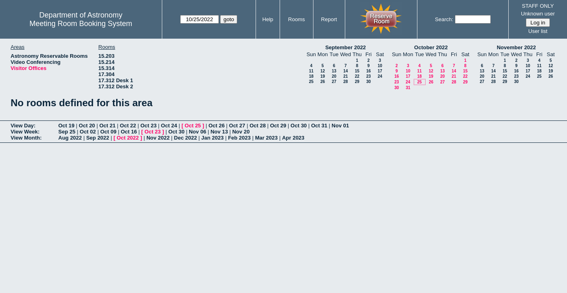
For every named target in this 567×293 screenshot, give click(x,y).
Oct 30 (299, 125)
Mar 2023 (266, 138)
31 (408, 87)
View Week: (25, 132)
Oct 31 (319, 125)
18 (311, 76)
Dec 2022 (185, 138)
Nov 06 (197, 132)
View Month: (26, 138)
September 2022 (345, 47)
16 (368, 71)
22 (357, 76)
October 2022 (431, 47)
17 (379, 71)
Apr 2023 (293, 138)
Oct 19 (66, 125)
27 (334, 81)
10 (379, 65)
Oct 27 (237, 125)
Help (268, 19)
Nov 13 (219, 132)
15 (357, 71)
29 (357, 81)
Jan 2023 (212, 138)
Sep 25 (66, 132)
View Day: (23, 125)
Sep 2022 (97, 138)
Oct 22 (128, 125)
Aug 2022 (70, 138)
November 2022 (516, 47)
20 (334, 76)
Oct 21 (107, 125)
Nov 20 (241, 132)
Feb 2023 (239, 138)
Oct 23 (148, 125)
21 (345, 76)
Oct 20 (87, 125)
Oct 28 (257, 125)
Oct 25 (193, 125)
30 (368, 81)
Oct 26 (216, 125)
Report (329, 19)
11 (311, 71)
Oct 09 (108, 132)
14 (345, 71)
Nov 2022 (158, 138)
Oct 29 (278, 125)
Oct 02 (88, 132)
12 (322, 71)
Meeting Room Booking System (80, 24)
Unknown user (538, 14)
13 (334, 71)
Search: (444, 19)
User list (537, 31)
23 (368, 76)
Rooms (296, 19)
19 (322, 76)
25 (311, 81)
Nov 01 (340, 125)
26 (322, 81)
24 (379, 76)
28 (345, 81)
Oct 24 (169, 125)
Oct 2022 (128, 138)
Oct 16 (129, 132)
